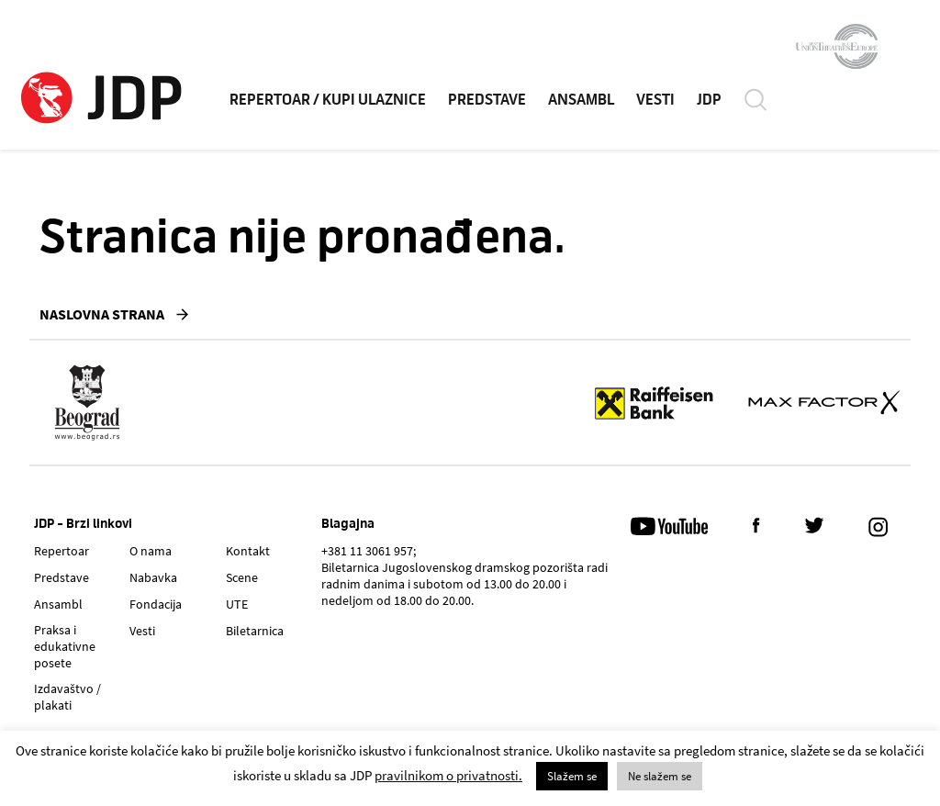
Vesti (142, 630)
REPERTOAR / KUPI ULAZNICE (327, 100)
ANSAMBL (581, 100)
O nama (150, 551)
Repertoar (61, 551)
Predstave (61, 577)
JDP (709, 100)
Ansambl (58, 604)
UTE (237, 604)
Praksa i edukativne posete (64, 646)
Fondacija (155, 604)
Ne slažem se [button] (659, 776)
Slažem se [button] (572, 776)
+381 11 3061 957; (368, 551)
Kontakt (248, 551)
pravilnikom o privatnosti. (448, 775)
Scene (242, 577)
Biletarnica (255, 630)
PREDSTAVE (487, 100)
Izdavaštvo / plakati (67, 696)
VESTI (655, 100)
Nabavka (153, 577)
